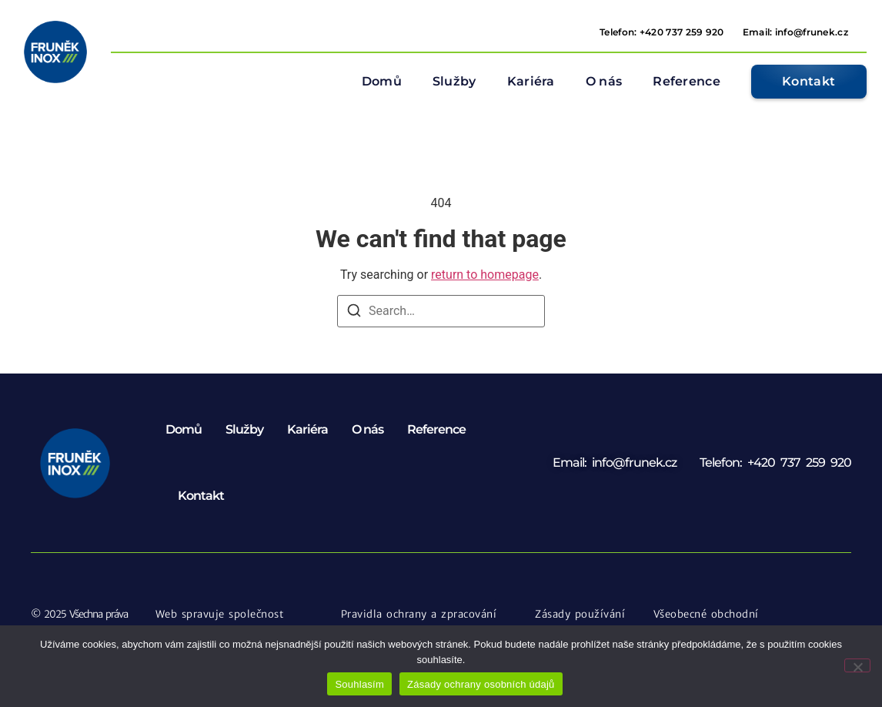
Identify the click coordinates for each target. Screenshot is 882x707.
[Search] (354, 313)
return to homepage (485, 274)
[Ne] (857, 665)
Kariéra (531, 81)
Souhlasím (359, 684)
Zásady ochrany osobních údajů (481, 684)
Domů (382, 81)
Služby (454, 81)
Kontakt (201, 495)
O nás (604, 81)
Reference (686, 81)
